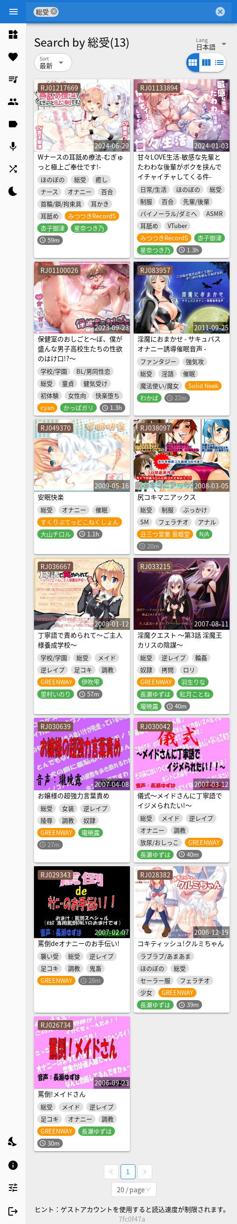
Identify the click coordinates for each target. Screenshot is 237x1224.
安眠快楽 (51, 496)
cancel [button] (54, 11)
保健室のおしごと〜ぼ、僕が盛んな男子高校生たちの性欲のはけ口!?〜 (80, 348)
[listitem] (13, 34)
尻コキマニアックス (166, 496)
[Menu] (13, 12)
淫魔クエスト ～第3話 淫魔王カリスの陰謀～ (179, 639)
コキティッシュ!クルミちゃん (180, 943)
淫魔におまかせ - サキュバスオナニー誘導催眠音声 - (179, 343)
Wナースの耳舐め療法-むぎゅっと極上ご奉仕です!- (80, 161)
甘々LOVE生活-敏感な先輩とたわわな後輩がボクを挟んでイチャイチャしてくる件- (179, 166)
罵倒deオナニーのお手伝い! (79, 943)
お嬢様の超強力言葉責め (73, 795)
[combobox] (136, 11)
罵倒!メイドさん (62, 1094)
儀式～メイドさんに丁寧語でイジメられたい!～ (179, 800)
